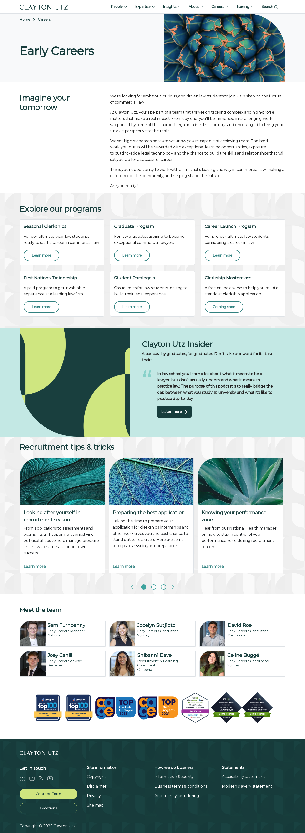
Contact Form (48, 794)
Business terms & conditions (180, 786)
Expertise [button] (145, 7)
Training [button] (245, 7)
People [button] (119, 7)
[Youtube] (52, 778)
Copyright (96, 776)
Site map (95, 805)
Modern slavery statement (247, 786)
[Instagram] (34, 778)
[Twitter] (43, 778)
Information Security (174, 776)
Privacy (94, 795)
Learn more (35, 566)
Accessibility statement (243, 776)
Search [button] (270, 7)
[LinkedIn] (24, 778)
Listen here (175, 412)
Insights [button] (172, 7)
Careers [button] (220, 7)
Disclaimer (97, 786)
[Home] (44, 6)
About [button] (196, 7)
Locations (48, 808)
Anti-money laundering (176, 795)
